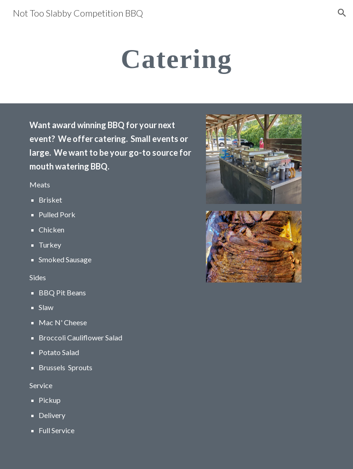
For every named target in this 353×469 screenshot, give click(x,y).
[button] (342, 13)
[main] (176, 58)
